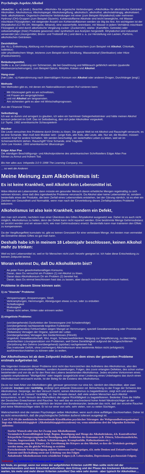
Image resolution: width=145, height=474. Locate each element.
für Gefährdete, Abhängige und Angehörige (33, 461)
